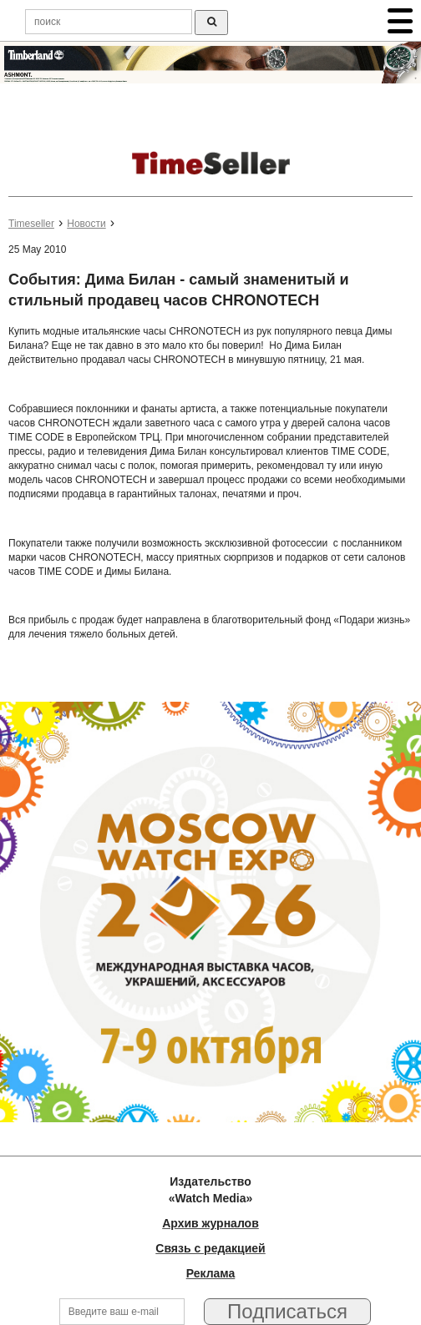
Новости (86, 223)
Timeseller (31, 223)
